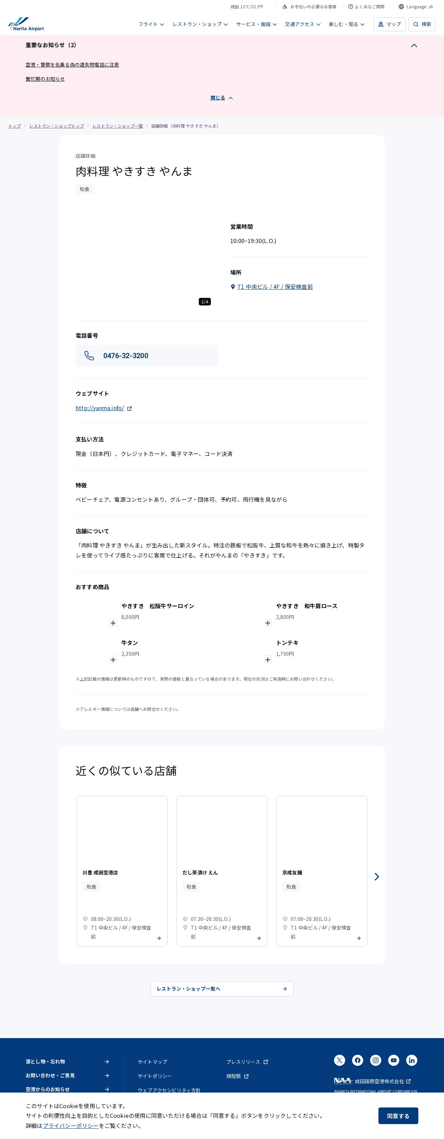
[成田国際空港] (26, 24)
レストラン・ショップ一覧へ (222, 988)
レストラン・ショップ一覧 (117, 126)
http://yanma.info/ (104, 408)
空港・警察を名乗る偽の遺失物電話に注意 (72, 64)
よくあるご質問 (366, 6)
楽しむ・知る (347, 23)
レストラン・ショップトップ (56, 126)
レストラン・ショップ (200, 23)
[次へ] (376, 876)
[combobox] (416, 6)
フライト (151, 23)
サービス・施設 (257, 23)
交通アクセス (303, 23)
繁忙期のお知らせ (45, 78)
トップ (14, 126)
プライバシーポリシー (71, 1125)
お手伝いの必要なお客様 (309, 6)
